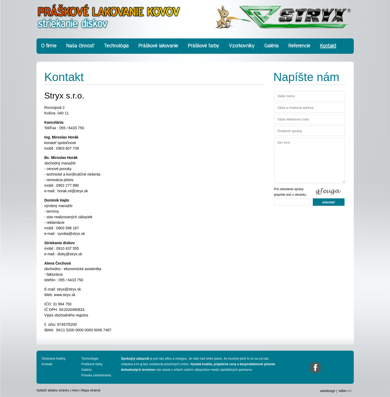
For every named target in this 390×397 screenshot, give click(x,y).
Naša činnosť (80, 45)
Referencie (299, 45)
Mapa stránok (90, 390)
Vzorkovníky (242, 45)
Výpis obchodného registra (66, 315)
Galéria (271, 45)
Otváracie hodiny (54, 358)
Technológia (116, 45)
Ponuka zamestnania (96, 375)
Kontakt (328, 45)
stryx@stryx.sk (69, 289)
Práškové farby (203, 45)
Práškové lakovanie (158, 45)
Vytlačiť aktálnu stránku (52, 390)
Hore (75, 390)
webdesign (327, 391)
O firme (49, 45)
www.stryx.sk (64, 295)
